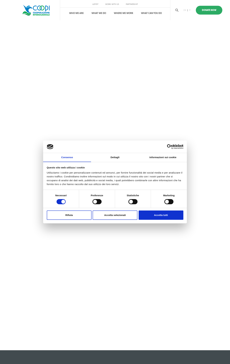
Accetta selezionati (115, 215)
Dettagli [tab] (115, 157)
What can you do (151, 13)
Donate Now (211, 10)
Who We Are (76, 13)
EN (185, 10)
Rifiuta (69, 215)
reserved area (161, 345)
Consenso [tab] (67, 157)
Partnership (132, 4)
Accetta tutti (161, 215)
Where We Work (123, 13)
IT (190, 10)
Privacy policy (125, 345)
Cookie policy (143, 345)
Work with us (112, 4)
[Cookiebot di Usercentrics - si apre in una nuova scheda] (169, 146)
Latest (95, 4)
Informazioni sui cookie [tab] (163, 157)
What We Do (99, 13)
